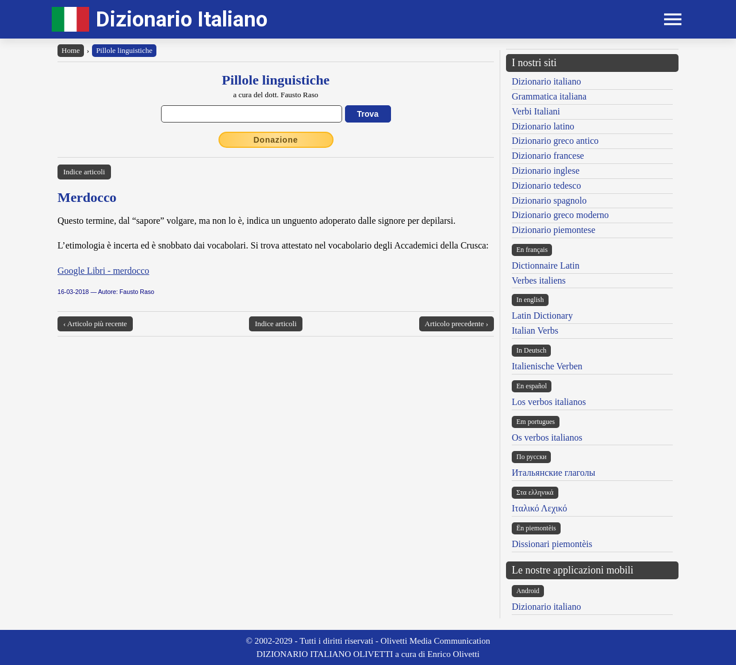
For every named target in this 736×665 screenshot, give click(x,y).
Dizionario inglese (546, 170)
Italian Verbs (535, 330)
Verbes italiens (539, 280)
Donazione (276, 139)
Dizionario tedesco (546, 185)
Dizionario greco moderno (560, 215)
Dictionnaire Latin (546, 265)
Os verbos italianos (547, 437)
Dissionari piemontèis (552, 544)
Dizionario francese (548, 155)
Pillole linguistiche (124, 50)
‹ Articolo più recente (95, 323)
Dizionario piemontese (553, 230)
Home (71, 50)
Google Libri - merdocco (103, 271)
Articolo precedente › (456, 323)
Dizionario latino (543, 126)
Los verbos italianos (549, 402)
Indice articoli (84, 171)
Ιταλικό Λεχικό (539, 508)
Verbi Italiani (536, 111)
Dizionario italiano (546, 81)
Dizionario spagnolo (549, 200)
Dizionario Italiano (181, 19)
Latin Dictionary (542, 315)
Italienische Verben (547, 366)
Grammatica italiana (549, 96)
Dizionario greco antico (555, 141)
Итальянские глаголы (553, 472)
